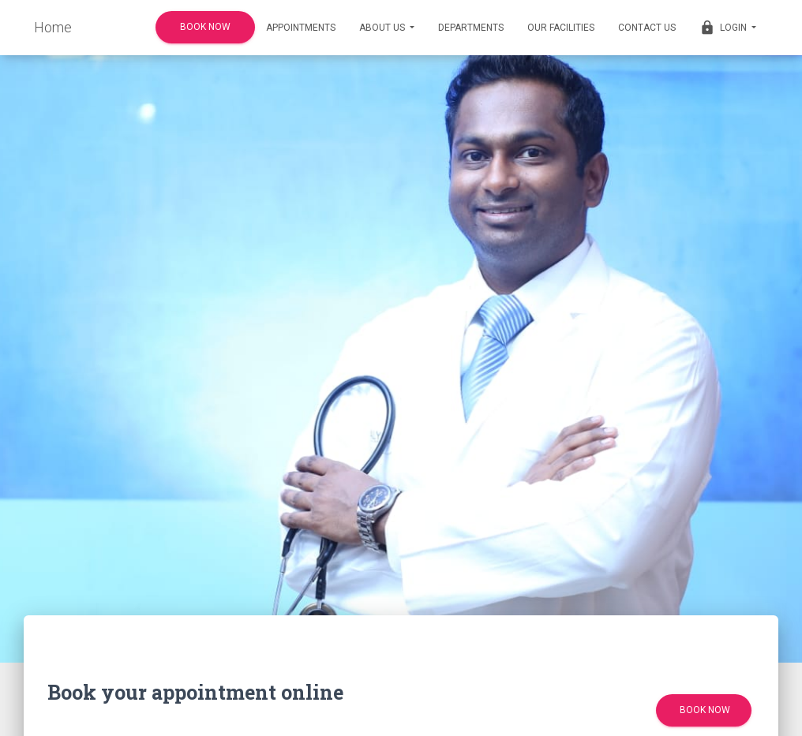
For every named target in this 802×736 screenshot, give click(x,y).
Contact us (647, 27)
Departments (471, 27)
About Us (386, 27)
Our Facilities (560, 27)
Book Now (205, 27)
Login (728, 27)
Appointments (300, 27)
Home (53, 27)
